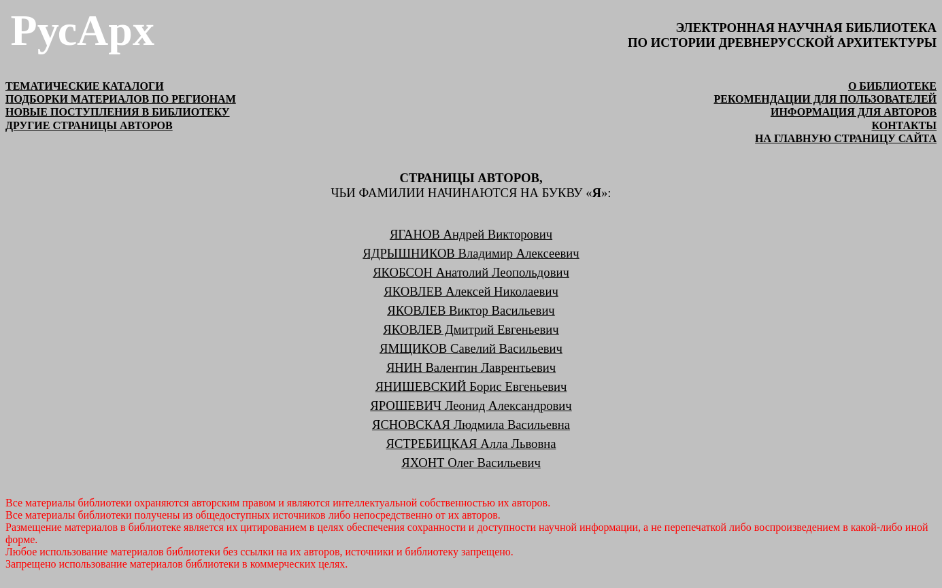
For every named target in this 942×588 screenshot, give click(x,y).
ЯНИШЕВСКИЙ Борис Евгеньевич (471, 386)
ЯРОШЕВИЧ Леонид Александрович (470, 405)
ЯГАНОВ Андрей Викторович (471, 234)
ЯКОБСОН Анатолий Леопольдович (471, 272)
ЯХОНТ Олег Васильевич (471, 462)
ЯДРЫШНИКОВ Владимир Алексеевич (471, 253)
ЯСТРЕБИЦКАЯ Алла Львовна (471, 443)
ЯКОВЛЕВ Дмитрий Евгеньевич (470, 329)
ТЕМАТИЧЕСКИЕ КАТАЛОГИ (84, 86)
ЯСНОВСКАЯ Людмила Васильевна (471, 424)
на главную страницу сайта (846, 138)
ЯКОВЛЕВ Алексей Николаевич (471, 291)
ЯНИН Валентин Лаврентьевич (471, 367)
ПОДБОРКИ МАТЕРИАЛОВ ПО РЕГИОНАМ (120, 99)
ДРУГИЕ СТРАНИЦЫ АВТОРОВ (89, 125)
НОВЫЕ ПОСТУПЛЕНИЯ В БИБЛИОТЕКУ (117, 112)
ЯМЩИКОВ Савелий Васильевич (471, 348)
